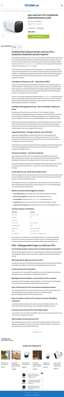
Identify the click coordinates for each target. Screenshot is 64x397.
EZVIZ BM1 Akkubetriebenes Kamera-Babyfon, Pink (16, 365)
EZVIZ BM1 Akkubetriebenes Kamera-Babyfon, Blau (37, 365)
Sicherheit (29, 66)
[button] (1, 5)
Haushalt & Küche (9, 10)
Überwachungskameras (26, 10)
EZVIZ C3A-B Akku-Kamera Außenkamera (57, 364)
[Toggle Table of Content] (18, 47)
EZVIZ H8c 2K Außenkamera (4, 363)
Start (2, 10)
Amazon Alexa (36, 199)
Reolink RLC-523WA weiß (46, 363)
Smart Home (17, 10)
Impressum (28, 392)
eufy (44, 69)
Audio (13, 231)
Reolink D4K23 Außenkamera (26, 363)
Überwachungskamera (27, 64)
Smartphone (46, 96)
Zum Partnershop (38, 36)
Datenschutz (35, 392)
